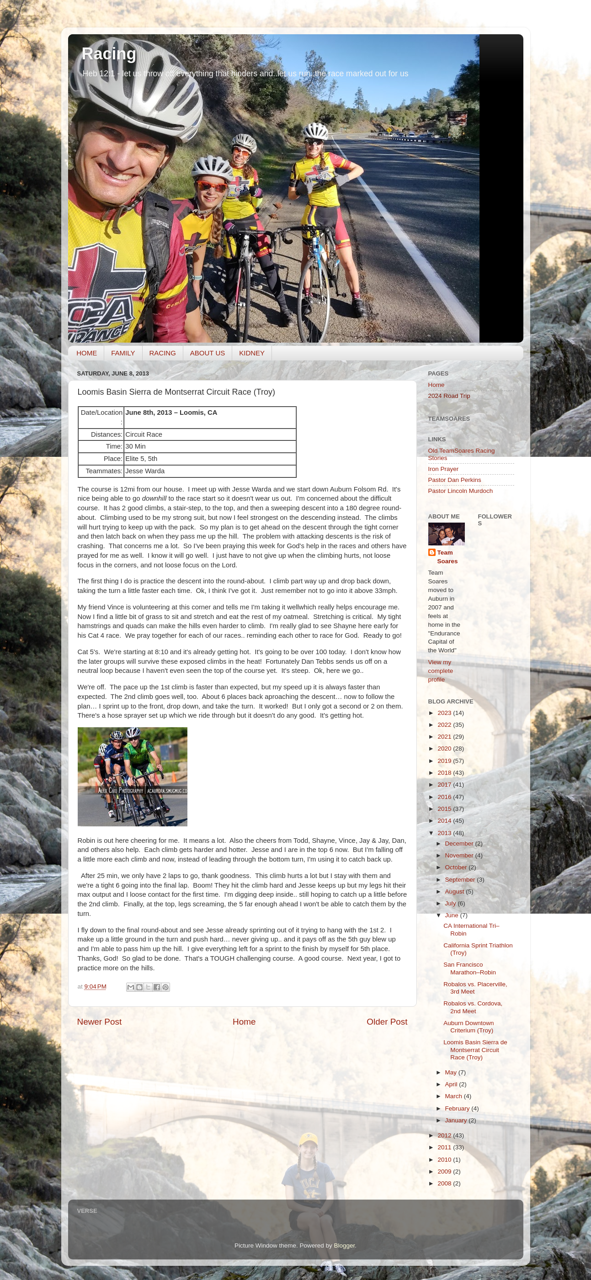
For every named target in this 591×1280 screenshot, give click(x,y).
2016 (445, 796)
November (460, 855)
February (458, 1108)
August (455, 891)
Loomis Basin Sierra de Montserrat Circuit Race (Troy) (475, 1049)
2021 (445, 736)
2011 (445, 1147)
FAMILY (123, 353)
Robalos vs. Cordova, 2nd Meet (472, 1007)
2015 (445, 808)
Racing (109, 53)
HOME (86, 353)
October (457, 867)
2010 (445, 1159)
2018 (445, 772)
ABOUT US (207, 353)
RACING (162, 353)
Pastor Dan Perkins (454, 479)
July (451, 903)
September (461, 879)
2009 (445, 1171)
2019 (445, 760)
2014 (445, 820)
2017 (445, 784)
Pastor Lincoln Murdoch (460, 490)
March (454, 1096)
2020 (445, 748)
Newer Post (99, 1021)
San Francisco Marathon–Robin (469, 968)
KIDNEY (252, 353)
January (457, 1120)
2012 (445, 1135)
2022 (445, 724)
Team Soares (447, 557)
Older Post (387, 1021)
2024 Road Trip (449, 395)
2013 (445, 833)
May (451, 1072)
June (452, 915)
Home (244, 1021)
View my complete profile (440, 671)
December (460, 843)
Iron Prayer (443, 468)
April (452, 1084)
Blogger (344, 1245)
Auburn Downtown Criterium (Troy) (468, 1027)
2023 (445, 712)
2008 (445, 1183)
